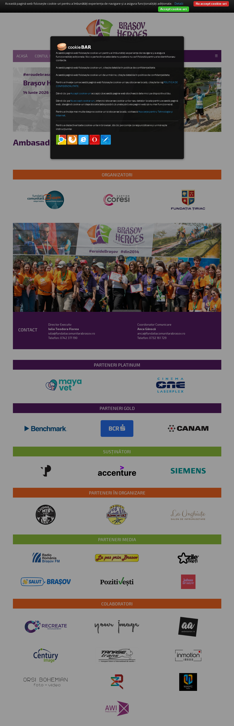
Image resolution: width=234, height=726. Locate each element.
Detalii (179, 3)
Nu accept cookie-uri (211, 3)
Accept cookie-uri (173, 9)
